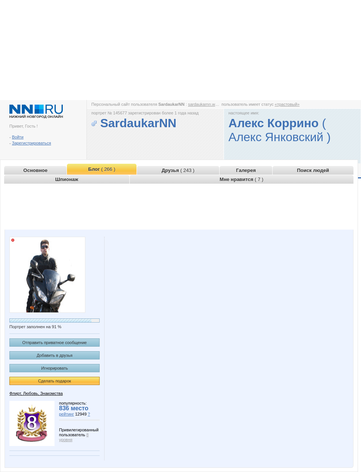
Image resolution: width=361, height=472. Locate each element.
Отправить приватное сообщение (54, 342)
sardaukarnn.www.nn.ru (210, 104)
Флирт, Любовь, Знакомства (36, 393)
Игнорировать (54, 368)
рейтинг (66, 414)
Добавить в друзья (54, 355)
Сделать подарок (54, 381)
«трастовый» (287, 104)
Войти (18, 137)
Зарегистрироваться (31, 143)
